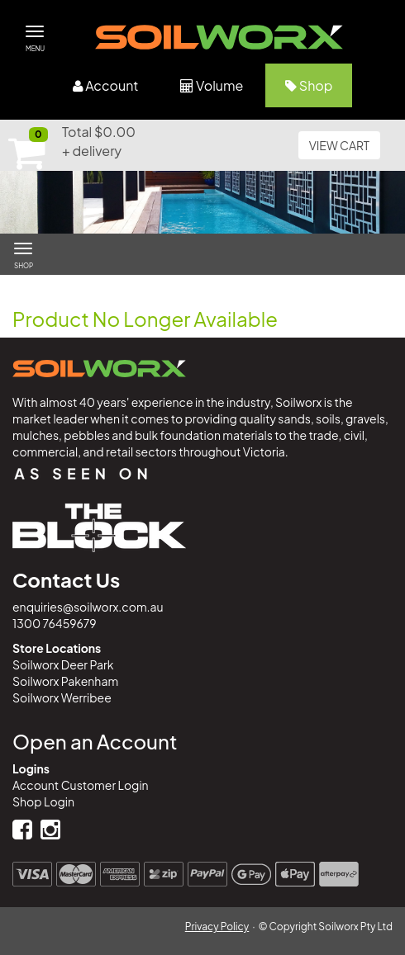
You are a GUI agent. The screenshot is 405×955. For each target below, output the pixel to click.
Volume (211, 85)
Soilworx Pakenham (65, 681)
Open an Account (94, 741)
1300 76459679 (54, 623)
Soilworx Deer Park (62, 664)
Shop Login (43, 801)
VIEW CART (339, 145)
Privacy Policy (217, 926)
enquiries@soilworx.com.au (88, 606)
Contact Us (66, 579)
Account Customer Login (80, 785)
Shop (308, 85)
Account (106, 85)
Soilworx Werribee (62, 697)
